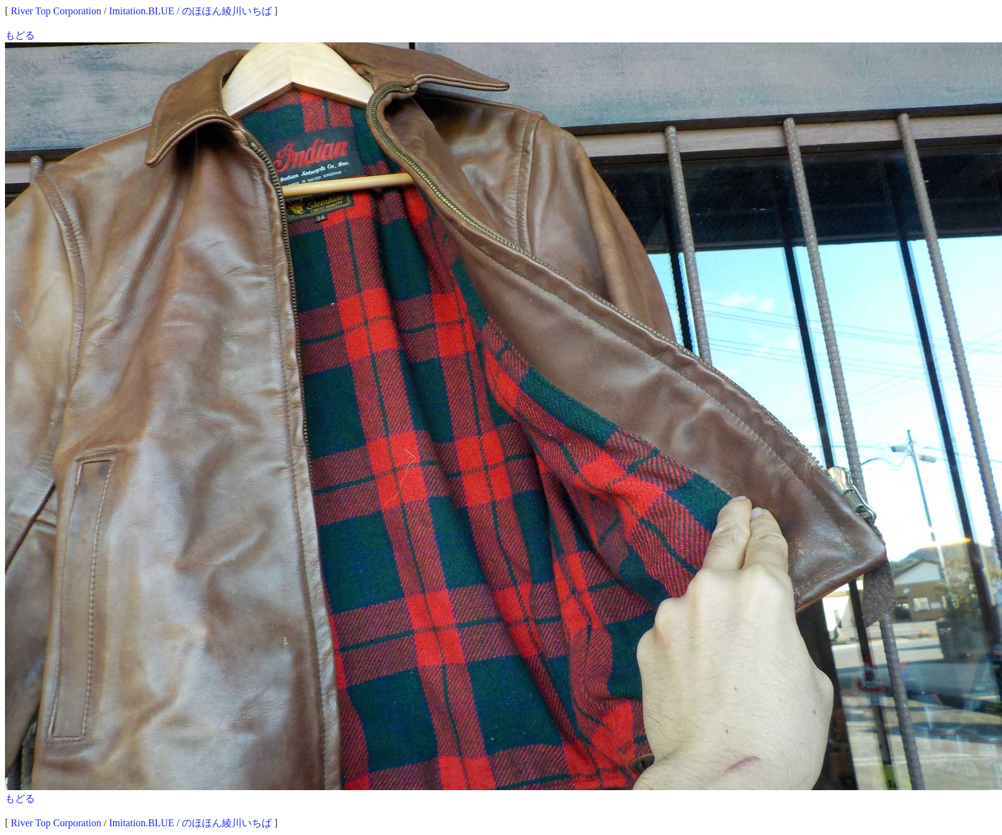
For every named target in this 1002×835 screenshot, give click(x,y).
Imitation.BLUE (141, 11)
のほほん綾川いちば (227, 11)
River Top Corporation (56, 11)
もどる (20, 35)
